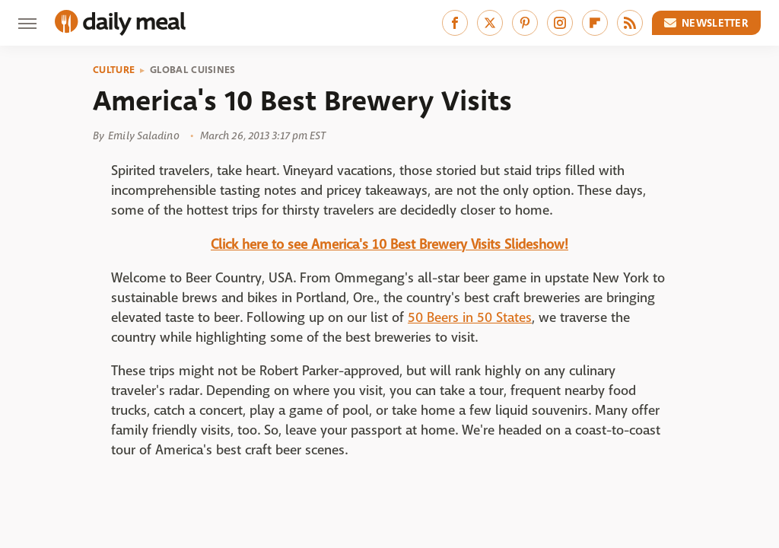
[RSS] (630, 23)
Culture (114, 70)
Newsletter (706, 22)
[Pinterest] (525, 23)
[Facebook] (455, 23)
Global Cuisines (193, 70)
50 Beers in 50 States (470, 318)
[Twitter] (490, 23)
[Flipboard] (595, 23)
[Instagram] (560, 23)
